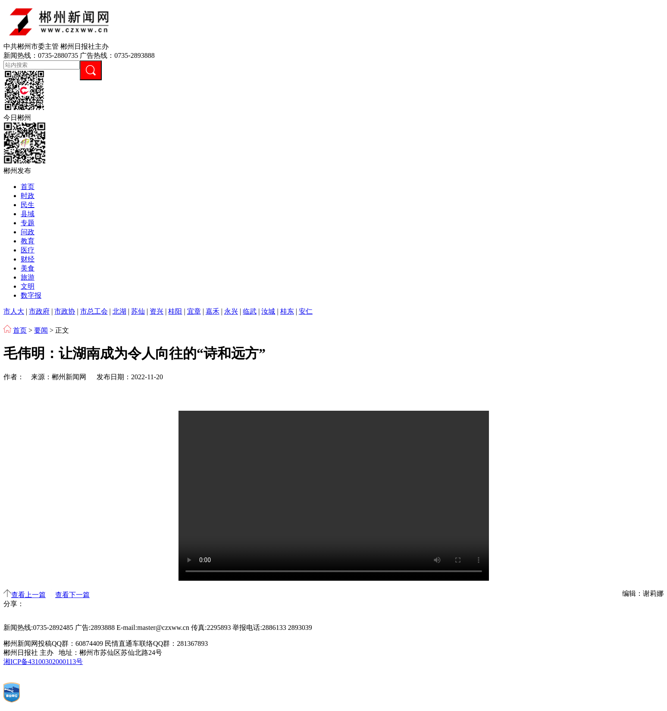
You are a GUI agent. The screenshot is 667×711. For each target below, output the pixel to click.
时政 (27, 195)
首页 (27, 186)
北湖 (119, 311)
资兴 (156, 311)
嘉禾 (212, 311)
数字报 (31, 295)
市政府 (39, 311)
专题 (27, 223)
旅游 (27, 277)
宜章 (194, 311)
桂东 (287, 311)
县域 (27, 213)
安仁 (306, 311)
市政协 (64, 311)
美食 (27, 268)
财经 (27, 259)
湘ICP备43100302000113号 (43, 661)
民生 (27, 204)
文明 (27, 286)
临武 (250, 311)
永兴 (231, 311)
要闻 (41, 330)
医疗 (27, 250)
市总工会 (94, 311)
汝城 (268, 311)
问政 (27, 232)
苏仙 (138, 311)
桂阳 (175, 311)
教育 (27, 241)
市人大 (13, 311)
